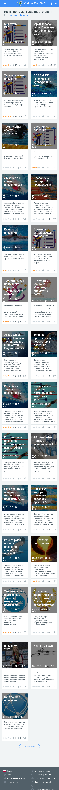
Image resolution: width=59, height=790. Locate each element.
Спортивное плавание (41, 128)
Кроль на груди (44, 645)
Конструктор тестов (42, 771)
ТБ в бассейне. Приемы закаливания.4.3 (44, 442)
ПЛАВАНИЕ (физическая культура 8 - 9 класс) (43, 80)
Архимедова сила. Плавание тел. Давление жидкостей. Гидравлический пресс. (14, 343)
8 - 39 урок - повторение (41, 541)
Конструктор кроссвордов (45, 778)
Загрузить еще (29, 746)
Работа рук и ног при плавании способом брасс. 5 (12, 546)
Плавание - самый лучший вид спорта (43, 233)
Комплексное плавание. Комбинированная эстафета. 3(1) (43, 393)
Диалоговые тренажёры (44, 782)
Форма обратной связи (16, 778)
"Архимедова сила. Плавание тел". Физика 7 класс (44, 29)
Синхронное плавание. (12, 698)
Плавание (24, 15)
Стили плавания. (10, 231)
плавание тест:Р (10, 647)
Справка (10, 775)
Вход (53, 3)
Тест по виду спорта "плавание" (12, 130)
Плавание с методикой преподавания (43, 181)
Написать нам (12, 782)
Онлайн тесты (11, 15)
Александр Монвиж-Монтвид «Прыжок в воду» (41, 287)
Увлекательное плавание (14, 77)
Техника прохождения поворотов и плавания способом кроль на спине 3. (44, 345)
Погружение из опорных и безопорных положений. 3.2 (14, 493)
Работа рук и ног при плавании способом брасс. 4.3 (42, 495)
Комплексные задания (43, 786)
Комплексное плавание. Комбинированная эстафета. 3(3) (14, 444)
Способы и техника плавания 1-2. (13, 390)
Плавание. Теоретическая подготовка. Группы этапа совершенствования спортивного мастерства (44, 603)
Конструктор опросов (43, 775)
